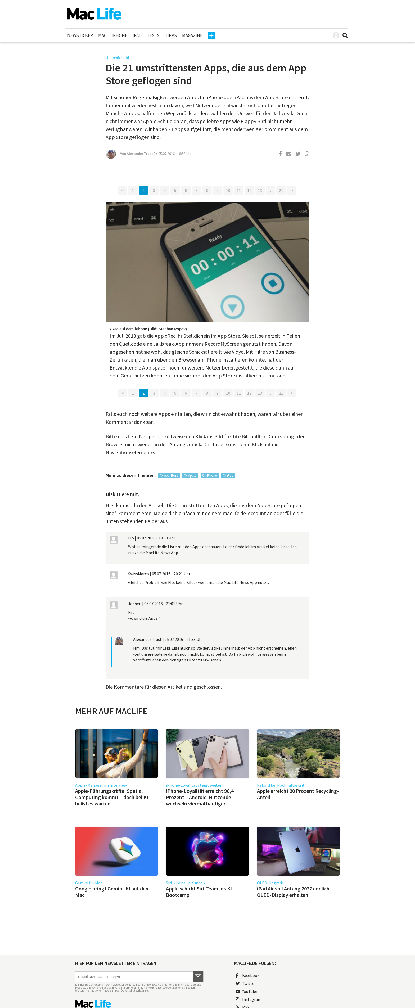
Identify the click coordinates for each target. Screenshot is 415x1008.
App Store (171, 475)
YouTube (246, 991)
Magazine (192, 35)
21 (281, 190)
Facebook (247, 975)
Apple (192, 475)
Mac (102, 35)
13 (260, 190)
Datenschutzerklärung (135, 990)
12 (249, 190)
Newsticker (80, 35)
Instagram (248, 999)
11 (239, 190)
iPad (137, 35)
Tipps (171, 35)
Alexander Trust (140, 153)
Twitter (246, 983)
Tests (153, 35)
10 (228, 190)
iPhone (119, 35)
